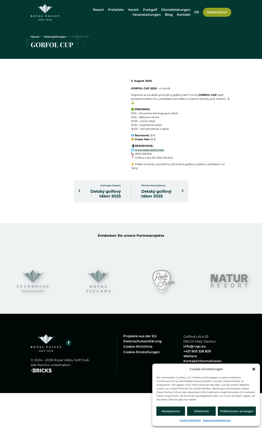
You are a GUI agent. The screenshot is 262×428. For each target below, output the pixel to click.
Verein (133, 10)
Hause (36, 37)
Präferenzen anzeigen (237, 411)
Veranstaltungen (146, 15)
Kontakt (184, 15)
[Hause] (45, 12)
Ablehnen (201, 411)
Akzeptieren (170, 411)
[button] (254, 369)
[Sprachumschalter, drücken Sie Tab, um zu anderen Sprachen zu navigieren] (196, 12)
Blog (169, 15)
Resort (98, 10)
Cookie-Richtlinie (190, 420)
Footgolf (150, 10)
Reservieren (217, 12)
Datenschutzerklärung (217, 420)
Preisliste (116, 10)
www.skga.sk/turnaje (154, 169)
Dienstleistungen (176, 10)
